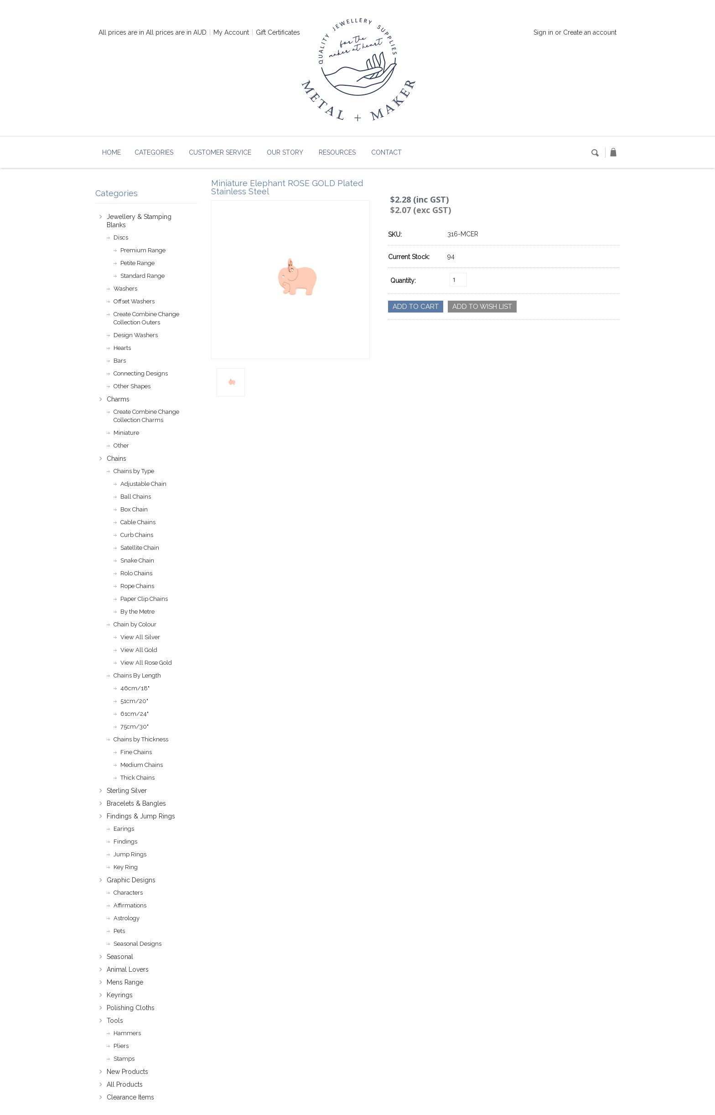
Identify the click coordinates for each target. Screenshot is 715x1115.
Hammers (127, 1033)
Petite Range (137, 263)
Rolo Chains (136, 573)
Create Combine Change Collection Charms (146, 415)
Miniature (126, 432)
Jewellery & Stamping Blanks (139, 221)
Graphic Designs (131, 880)
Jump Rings (130, 854)
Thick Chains (137, 777)
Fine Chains (136, 752)
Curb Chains (136, 534)
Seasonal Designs (137, 943)
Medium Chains (141, 764)
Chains (116, 458)
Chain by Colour (135, 624)
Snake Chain (137, 560)
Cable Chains (137, 522)
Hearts (122, 347)
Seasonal (120, 956)
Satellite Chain (139, 547)
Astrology (127, 918)
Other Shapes (132, 386)
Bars (120, 360)
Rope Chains (137, 586)
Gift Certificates (278, 32)
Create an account (590, 32)
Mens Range (125, 982)
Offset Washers (134, 301)
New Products (127, 1071)
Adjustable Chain (143, 483)
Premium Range (143, 250)
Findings (125, 841)
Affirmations (130, 905)
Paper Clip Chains (144, 598)
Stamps (124, 1058)
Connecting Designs (141, 373)
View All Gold (138, 649)
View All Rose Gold (146, 662)
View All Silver (140, 637)
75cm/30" (134, 726)
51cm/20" (134, 701)
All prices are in (176, 32)
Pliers (121, 1045)
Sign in (543, 32)
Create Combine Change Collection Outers (146, 318)
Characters (128, 892)
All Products (125, 1084)
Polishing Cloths (131, 1007)
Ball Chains (135, 496)
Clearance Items (130, 1097)
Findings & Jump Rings (141, 816)
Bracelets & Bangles (136, 803)
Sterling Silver (127, 790)
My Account (231, 32)
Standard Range (142, 275)
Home (111, 152)
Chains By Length (137, 675)
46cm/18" (135, 688)
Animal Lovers (128, 969)
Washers (125, 288)
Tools (115, 1020)
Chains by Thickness (141, 739)
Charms (118, 399)
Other (121, 445)
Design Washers (136, 335)
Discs (121, 237)
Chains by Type (134, 471)
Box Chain (134, 509)
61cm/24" (134, 713)
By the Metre (137, 611)
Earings (124, 828)
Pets (119, 930)
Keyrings (120, 995)
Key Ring (126, 867)
